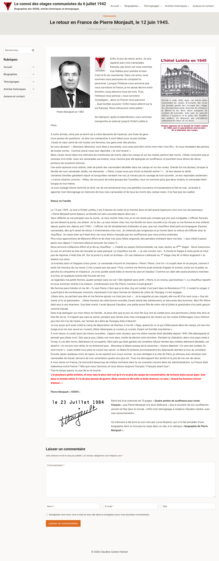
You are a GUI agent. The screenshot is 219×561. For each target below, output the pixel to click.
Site (165, 506)
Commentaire (55, 465)
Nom (50, 506)
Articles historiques (15, 89)
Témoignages (109, 16)
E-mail (109, 506)
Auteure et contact (203, 5)
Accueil (8, 66)
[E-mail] (131, 506)
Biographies (10, 74)
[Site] (188, 506)
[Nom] (73, 506)
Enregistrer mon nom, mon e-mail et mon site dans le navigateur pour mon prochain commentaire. (99, 514)
